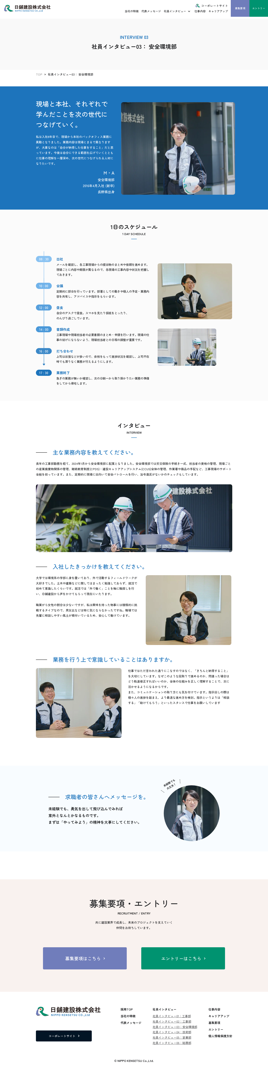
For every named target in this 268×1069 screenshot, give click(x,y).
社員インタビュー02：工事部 (172, 1021)
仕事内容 (200, 11)
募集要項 (240, 8)
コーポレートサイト (214, 5)
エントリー (258, 8)
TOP (39, 74)
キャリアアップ (218, 11)
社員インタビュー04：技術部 (172, 1032)
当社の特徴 (132, 11)
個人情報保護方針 (220, 1036)
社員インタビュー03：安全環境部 (175, 1027)
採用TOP (127, 1009)
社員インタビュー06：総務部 (172, 1043)
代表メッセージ (151, 11)
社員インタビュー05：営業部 (172, 1037)
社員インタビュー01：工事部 (172, 1016)
